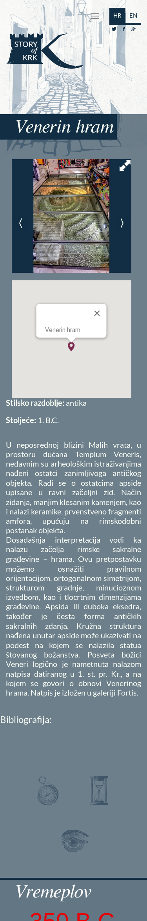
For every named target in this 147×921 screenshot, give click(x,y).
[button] (71, 346)
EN (133, 15)
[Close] (97, 313)
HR (117, 15)
